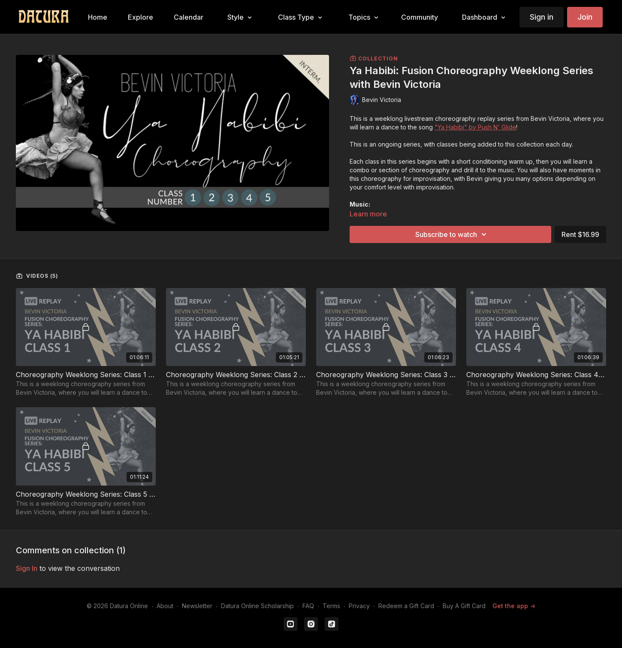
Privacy (359, 605)
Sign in (541, 16)
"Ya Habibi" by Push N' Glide (475, 127)
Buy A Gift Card (464, 605)
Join (584, 16)
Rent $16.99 (580, 234)
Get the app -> (513, 605)
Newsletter (197, 605)
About (165, 605)
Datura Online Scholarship (257, 605)
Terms (331, 605)
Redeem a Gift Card (406, 605)
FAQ (308, 605)
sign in (26, 568)
